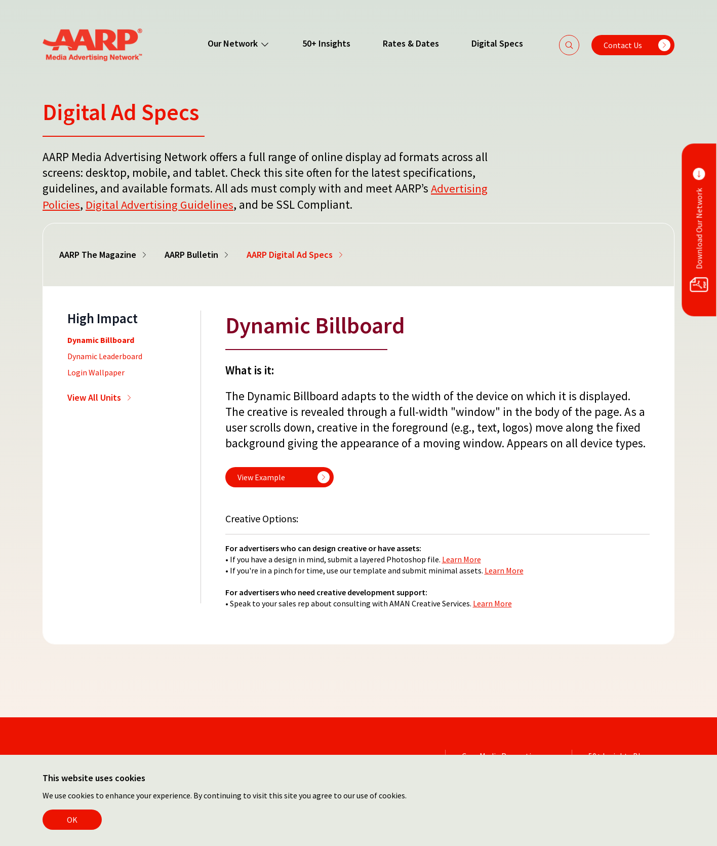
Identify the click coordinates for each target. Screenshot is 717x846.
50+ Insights (326, 43)
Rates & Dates (410, 43)
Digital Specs (497, 43)
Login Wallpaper (96, 371)
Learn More (461, 558)
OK (72, 820)
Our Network (238, 43)
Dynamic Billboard (100, 339)
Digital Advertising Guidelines (160, 204)
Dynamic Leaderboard (104, 355)
